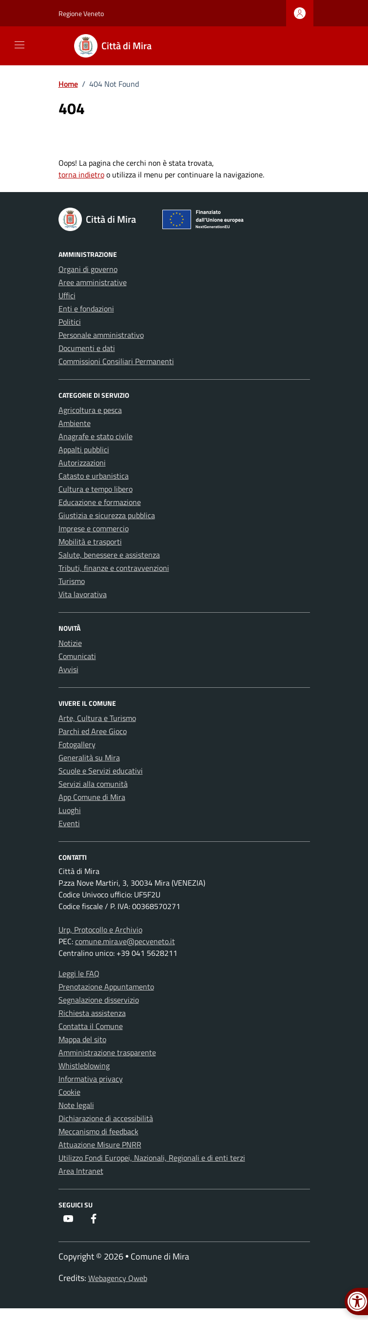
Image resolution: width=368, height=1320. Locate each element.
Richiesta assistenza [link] (92, 1013)
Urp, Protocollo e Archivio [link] (100, 929)
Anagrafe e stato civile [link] (95, 436)
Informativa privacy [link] (90, 1079)
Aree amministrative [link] (92, 282)
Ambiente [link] (74, 423)
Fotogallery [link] (77, 744)
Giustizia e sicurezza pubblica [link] (106, 515)
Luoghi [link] (69, 810)
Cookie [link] (69, 1092)
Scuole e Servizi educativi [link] (100, 770)
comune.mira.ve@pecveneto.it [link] (125, 941)
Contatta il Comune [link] (90, 1026)
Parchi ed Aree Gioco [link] (92, 731)
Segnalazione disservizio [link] (98, 1000)
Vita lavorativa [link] (82, 594)
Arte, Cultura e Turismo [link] (97, 718)
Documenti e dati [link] (86, 348)
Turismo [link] (71, 581)
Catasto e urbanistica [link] (93, 476)
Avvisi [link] (68, 669)
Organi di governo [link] (87, 269)
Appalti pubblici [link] (83, 449)
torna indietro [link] (81, 174)
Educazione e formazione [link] (99, 502)
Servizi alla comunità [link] (93, 784)
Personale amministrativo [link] (101, 335)
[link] (118, 46)
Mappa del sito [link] (82, 1039)
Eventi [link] (69, 823)
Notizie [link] (70, 643)
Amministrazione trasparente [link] (107, 1052)
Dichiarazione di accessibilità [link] (105, 1118)
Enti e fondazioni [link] (86, 308)
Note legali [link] (76, 1105)
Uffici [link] (67, 295)
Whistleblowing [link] (84, 1065)
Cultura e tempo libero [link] (95, 489)
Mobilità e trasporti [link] (90, 541)
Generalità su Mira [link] (89, 757)
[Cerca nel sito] (299, 46)
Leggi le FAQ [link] (78, 973)
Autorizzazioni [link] (82, 462)
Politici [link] (69, 322)
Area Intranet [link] (80, 1171)
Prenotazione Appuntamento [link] (106, 986)
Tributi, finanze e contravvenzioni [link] (113, 568)
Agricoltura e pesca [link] (90, 410)
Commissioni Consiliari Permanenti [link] (116, 361)
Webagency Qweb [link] (117, 1278)
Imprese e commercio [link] (93, 528)
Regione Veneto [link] (81, 13)
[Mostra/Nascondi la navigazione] (19, 45)
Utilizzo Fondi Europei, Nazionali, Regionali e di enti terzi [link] (151, 1158)
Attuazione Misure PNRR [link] (99, 1144)
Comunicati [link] (77, 656)
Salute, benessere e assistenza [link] (109, 555)
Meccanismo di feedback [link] (98, 1131)
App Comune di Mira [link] (91, 797)
